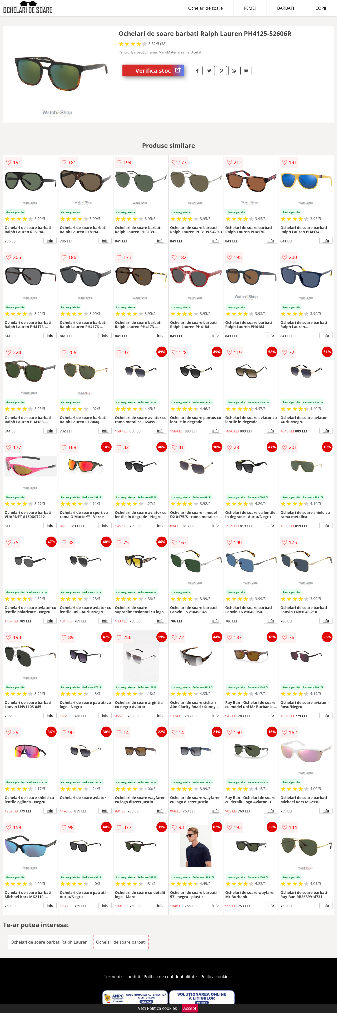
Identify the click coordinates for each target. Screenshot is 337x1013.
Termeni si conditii (122, 977)
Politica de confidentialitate (170, 977)
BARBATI (285, 8)
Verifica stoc (159, 70)
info (50, 240)
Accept (189, 1008)
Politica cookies (216, 977)
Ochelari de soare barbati (121, 942)
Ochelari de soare (205, 8)
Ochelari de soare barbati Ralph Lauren (49, 942)
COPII (320, 8)
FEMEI (250, 8)
